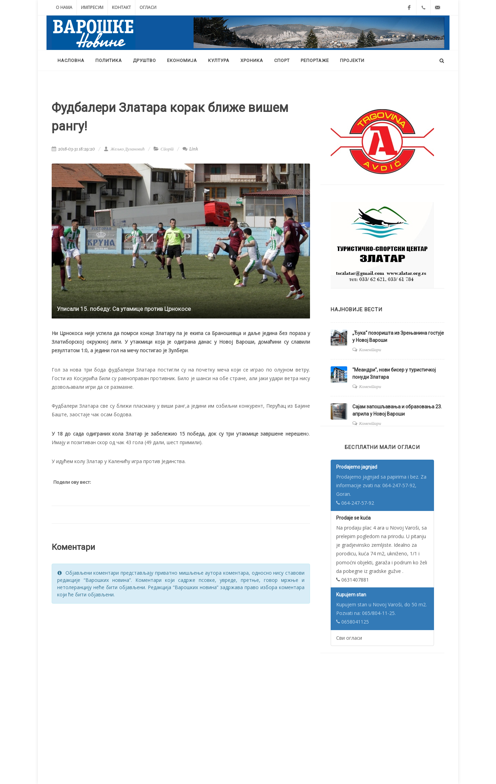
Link (190, 149)
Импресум (92, 7)
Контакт (121, 7)
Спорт (167, 149)
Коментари (370, 350)
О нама (64, 7)
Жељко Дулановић (124, 149)
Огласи (148, 7)
